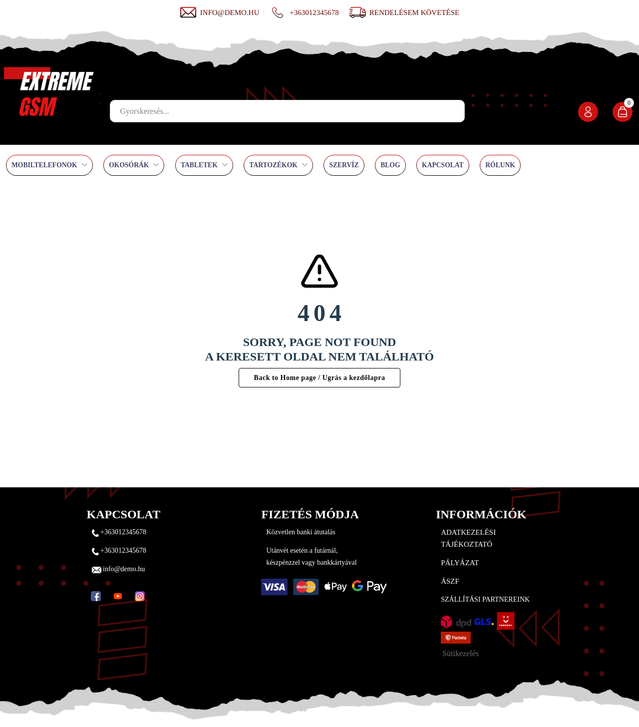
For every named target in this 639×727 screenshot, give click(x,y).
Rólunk (500, 165)
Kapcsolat (443, 165)
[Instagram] (140, 596)
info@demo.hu (219, 12)
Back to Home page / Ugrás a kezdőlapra (319, 377)
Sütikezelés (460, 653)
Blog (390, 165)
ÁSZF (450, 581)
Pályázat (460, 563)
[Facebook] (96, 596)
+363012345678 (303, 12)
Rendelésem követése (414, 12)
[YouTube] (118, 596)
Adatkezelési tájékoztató (468, 538)
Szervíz (343, 165)
